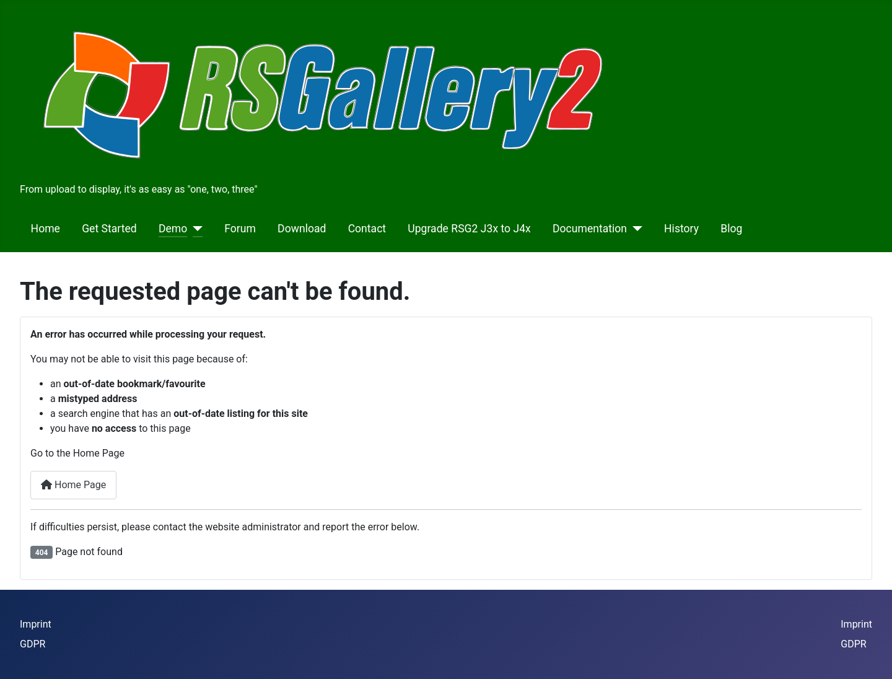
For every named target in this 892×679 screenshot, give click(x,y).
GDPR (32, 644)
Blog (731, 228)
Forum (240, 228)
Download (302, 228)
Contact (367, 228)
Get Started (109, 228)
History (681, 228)
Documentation (590, 228)
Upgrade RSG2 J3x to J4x (469, 228)
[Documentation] (634, 229)
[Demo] (195, 229)
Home (45, 228)
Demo (173, 228)
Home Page (73, 485)
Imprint (35, 624)
